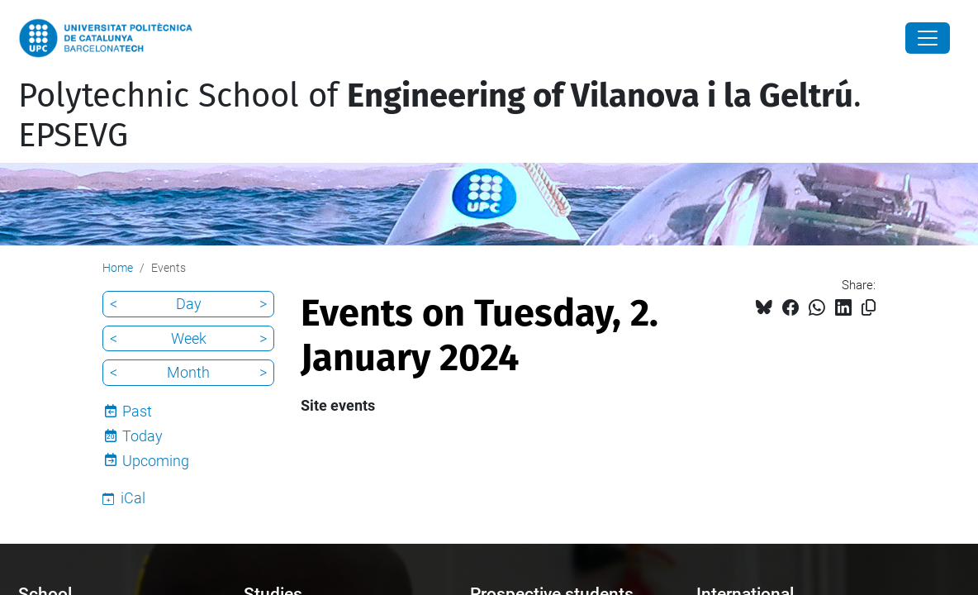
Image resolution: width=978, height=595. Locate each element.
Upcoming (155, 460)
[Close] (927, 38)
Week (189, 338)
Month (188, 372)
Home (117, 267)
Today (142, 436)
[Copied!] (869, 307)
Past (137, 411)
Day (189, 303)
